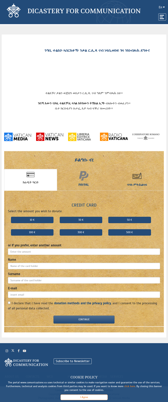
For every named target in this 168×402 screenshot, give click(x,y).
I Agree (84, 397)
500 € (129, 232)
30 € (81, 219)
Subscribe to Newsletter (73, 361)
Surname (14, 274)
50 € (129, 219)
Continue (84, 319)
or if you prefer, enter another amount (34, 245)
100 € (32, 232)
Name (12, 260)
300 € (81, 232)
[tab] (30, 180)
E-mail (12, 288)
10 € (32, 219)
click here (129, 386)
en (160, 7)
